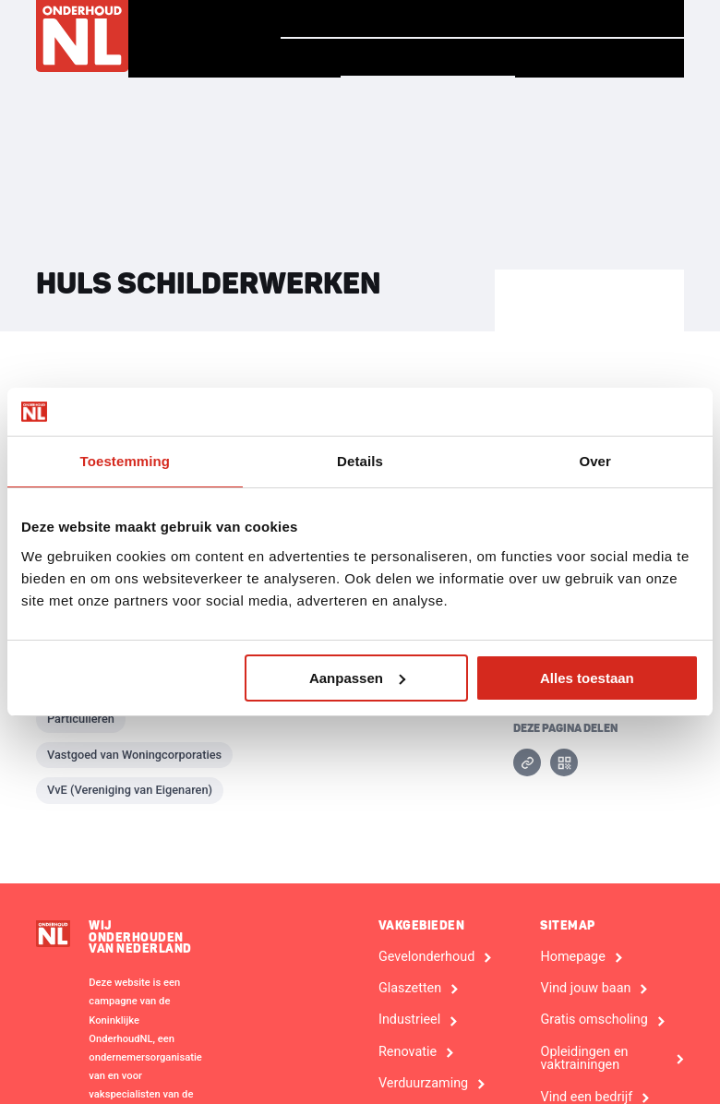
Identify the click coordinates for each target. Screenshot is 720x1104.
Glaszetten (409, 988)
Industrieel (409, 1020)
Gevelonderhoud (426, 957)
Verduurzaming (423, 1083)
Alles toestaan (587, 678)
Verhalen (451, 18)
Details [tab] (360, 461)
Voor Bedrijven (600, 58)
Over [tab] (595, 461)
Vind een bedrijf (428, 57)
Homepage (334, 18)
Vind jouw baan (599, 18)
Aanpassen (357, 678)
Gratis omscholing (593, 1020)
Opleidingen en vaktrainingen (584, 1059)
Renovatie (407, 1052)
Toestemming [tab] (125, 461)
